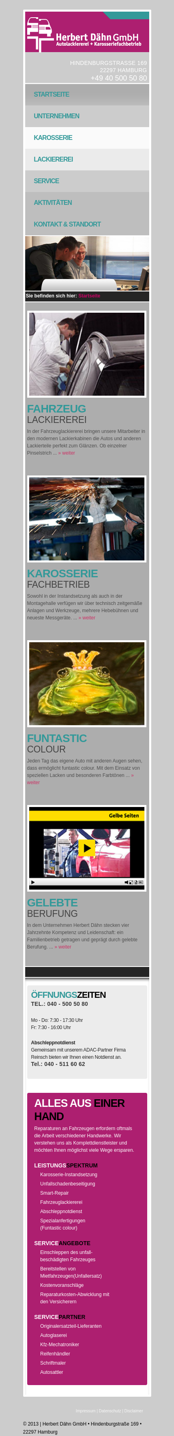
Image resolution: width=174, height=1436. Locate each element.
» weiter (66, 453)
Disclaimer (133, 1411)
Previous (63, 286)
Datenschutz (110, 1411)
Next (109, 286)
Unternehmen (54, 120)
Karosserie (53, 137)
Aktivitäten (50, 206)
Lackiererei (50, 163)
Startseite (51, 94)
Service (44, 185)
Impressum (85, 1411)
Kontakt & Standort (64, 228)
